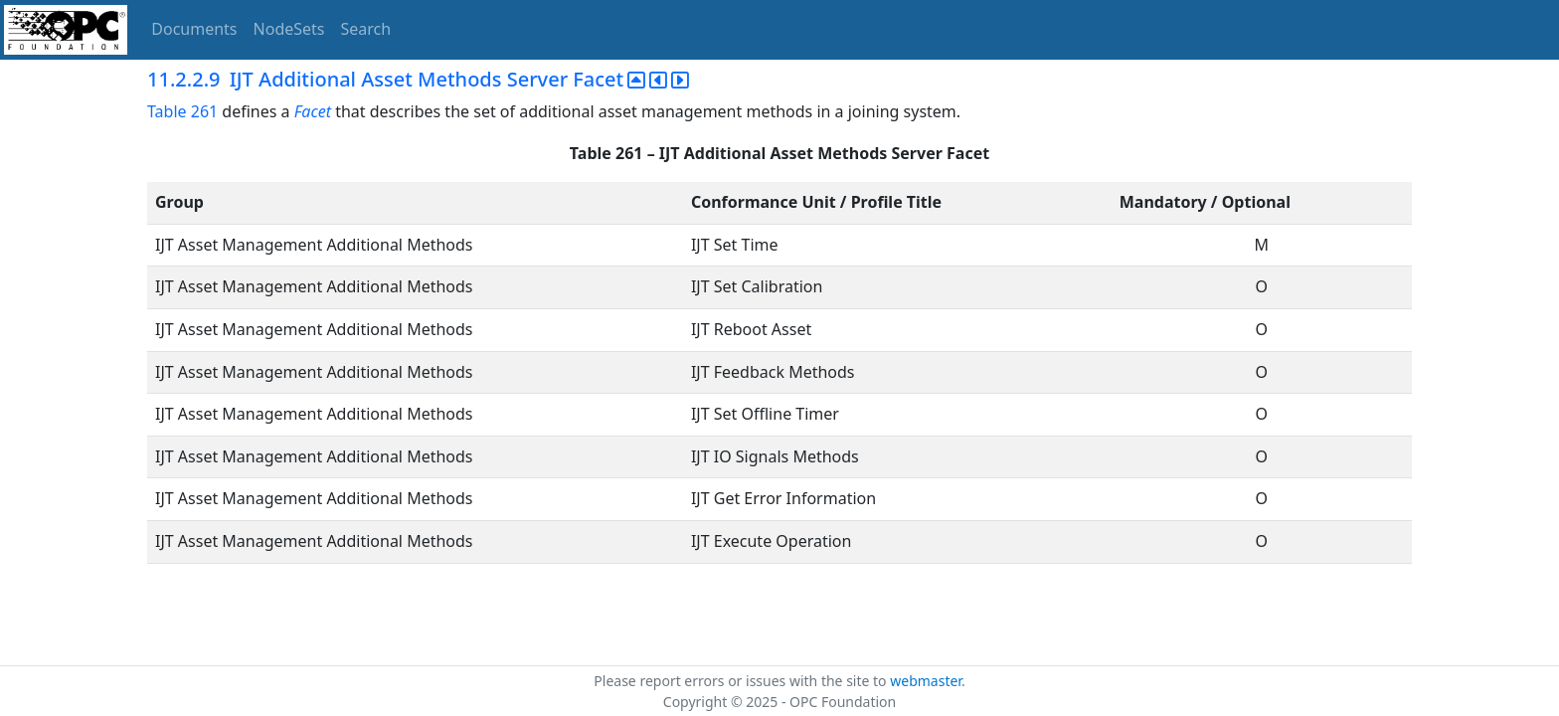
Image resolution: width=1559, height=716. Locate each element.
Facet (312, 111)
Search (366, 29)
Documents (194, 29)
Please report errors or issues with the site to (742, 680)
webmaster (925, 680)
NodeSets (289, 29)
